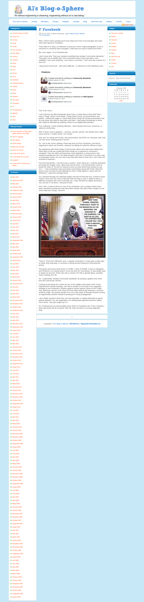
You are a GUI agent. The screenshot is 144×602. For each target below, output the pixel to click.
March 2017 (16, 237)
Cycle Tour (15, 36)
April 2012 (15, 343)
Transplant (15, 103)
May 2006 (15, 567)
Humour (14, 56)
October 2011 (16, 360)
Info (112, 66)
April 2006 (15, 570)
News (14, 66)
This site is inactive (20, 22)
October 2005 (16, 590)
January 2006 (16, 580)
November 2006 (17, 547)
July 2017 (15, 223)
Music (14, 63)
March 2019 (16, 203)
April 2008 (15, 500)
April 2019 (15, 200)
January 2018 (16, 217)
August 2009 (16, 447)
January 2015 (16, 280)
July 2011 (15, 370)
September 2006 (17, 553)
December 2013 (17, 300)
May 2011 (15, 377)
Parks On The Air (17, 150)
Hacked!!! (15, 160)
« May (121, 100)
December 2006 (17, 543)
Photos (14, 73)
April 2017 (15, 233)
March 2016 (16, 250)
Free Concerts (17, 50)
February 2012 (17, 347)
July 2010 (15, 410)
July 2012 (15, 333)
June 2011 (15, 373)
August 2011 (16, 367)
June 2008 (15, 493)
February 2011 (17, 387)
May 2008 (15, 497)
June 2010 (15, 413)
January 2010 (16, 430)
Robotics (15, 96)
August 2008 (16, 487)
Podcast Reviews (17, 83)
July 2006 (15, 560)
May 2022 (15, 183)
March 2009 (16, 463)
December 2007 (17, 513)
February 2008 (17, 507)
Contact (119, 22)
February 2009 (17, 467)
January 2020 (16, 197)
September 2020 (17, 190)
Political (14, 86)
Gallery (109, 22)
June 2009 (15, 453)
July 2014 (15, 287)
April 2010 (15, 420)
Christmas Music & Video (20, 33)
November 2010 (17, 397)
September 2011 (17, 363)
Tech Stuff (15, 100)
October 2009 (16, 440)
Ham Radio (16, 53)
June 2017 (15, 227)
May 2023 (15, 177)
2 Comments (46, 35)
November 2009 (17, 437)
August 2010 (16, 407)
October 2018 (16, 207)
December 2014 (17, 283)
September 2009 (17, 443)
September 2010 (17, 403)
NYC (13, 70)
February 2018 (17, 213)
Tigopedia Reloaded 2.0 (90, 324)
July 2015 (15, 263)
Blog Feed (129, 25)
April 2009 (15, 460)
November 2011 (17, 357)
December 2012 (17, 323)
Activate (76, 22)
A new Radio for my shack (20, 157)
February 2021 (17, 187)
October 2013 (16, 307)
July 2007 (15, 530)
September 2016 (17, 240)
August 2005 (16, 597)
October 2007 (16, 520)
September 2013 (17, 310)
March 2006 (16, 573)
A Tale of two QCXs (18, 153)
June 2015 (15, 267)
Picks (14, 76)
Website (14, 113)
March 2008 (16, 503)
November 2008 (17, 477)
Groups (56, 22)
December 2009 (17, 433)
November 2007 (17, 517)
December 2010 (17, 393)
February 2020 (17, 193)
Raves (14, 93)
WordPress (74, 324)
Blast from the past (18, 147)
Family (14, 46)
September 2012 (17, 327)
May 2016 (15, 243)
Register (65, 22)
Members (45, 22)
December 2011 (17, 353)
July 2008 (15, 490)
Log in (128, 22)
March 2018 (16, 210)
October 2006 (16, 550)
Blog (85, 22)
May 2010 (15, 417)
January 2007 (16, 540)
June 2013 (15, 313)
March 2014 (16, 297)
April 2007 (15, 533)
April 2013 (15, 320)
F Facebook (50, 29)
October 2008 (16, 480)
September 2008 (17, 483)
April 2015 (15, 273)
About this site (96, 22)
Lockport (15, 60)
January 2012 (16, 350)
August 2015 (16, 260)
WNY (14, 116)
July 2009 (15, 450)
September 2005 (17, 593)
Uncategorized (17, 110)
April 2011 (15, 380)
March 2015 (16, 277)
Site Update (16, 140)
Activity (34, 22)
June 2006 (15, 563)
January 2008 (16, 510)
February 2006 (17, 577)
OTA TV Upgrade (17, 137)
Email (14, 43)
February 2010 (17, 427)
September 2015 (17, 257)
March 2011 (16, 383)
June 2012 (15, 337)
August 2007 (16, 527)
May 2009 (15, 457)
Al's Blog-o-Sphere (60, 324)
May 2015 (15, 270)
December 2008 (17, 473)
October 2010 (16, 400)
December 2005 (17, 583)
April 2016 (15, 247)
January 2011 (16, 390)
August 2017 (16, 220)
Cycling (14, 40)
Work (14, 120)
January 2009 (16, 470)
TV (13, 106)
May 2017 (15, 230)
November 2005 (17, 587)
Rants (14, 90)
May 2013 (15, 317)
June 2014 (15, 290)
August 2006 (16, 557)
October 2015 (16, 253)
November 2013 (17, 303)
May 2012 (15, 340)
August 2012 (16, 330)
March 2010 (16, 423)
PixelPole (15, 80)
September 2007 (17, 523)
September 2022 (17, 180)
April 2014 (15, 293)
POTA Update (16, 143)
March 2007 (16, 537)
